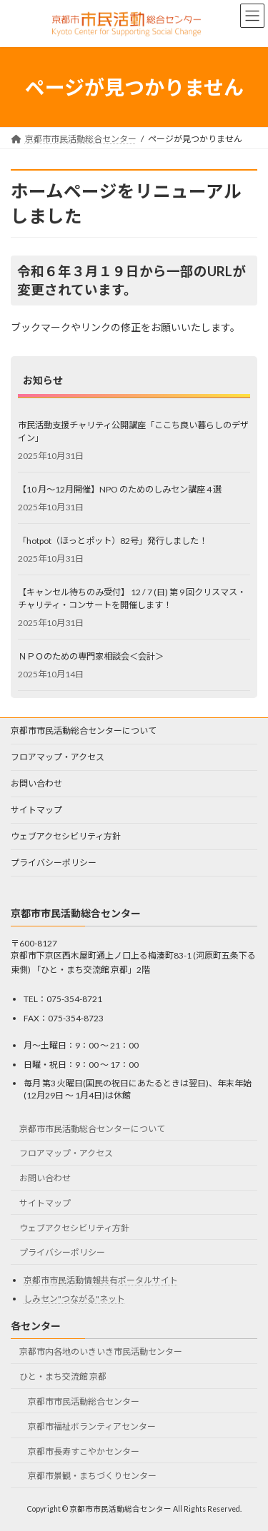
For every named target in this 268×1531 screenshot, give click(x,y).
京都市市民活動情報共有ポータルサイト (101, 1280)
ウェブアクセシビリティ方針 (66, 836)
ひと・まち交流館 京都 (62, 1377)
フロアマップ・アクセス (57, 757)
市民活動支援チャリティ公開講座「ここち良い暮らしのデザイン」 (133, 431)
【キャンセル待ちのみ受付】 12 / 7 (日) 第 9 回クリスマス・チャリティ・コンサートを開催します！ (132, 598)
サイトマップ (36, 809)
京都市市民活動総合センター (83, 1401)
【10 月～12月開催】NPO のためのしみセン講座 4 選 (120, 488)
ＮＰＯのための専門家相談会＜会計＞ (91, 655)
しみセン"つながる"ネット (74, 1299)
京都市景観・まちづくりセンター (92, 1476)
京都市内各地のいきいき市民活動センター (100, 1352)
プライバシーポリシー (53, 862)
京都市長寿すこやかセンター (83, 1451)
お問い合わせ (36, 783)
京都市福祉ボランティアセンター (92, 1426)
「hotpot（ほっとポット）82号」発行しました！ (112, 540)
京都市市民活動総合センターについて (84, 730)
